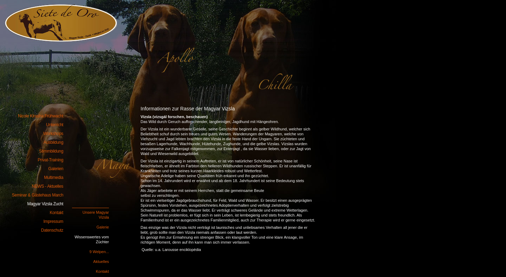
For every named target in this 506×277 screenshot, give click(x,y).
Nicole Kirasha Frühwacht (56, 19)
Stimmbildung (51, 151)
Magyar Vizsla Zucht (45, 203)
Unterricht (54, 124)
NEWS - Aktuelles (47, 186)
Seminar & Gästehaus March (37, 195)
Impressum (54, 221)
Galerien (55, 168)
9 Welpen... (99, 252)
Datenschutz (52, 230)
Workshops (53, 133)
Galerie (103, 227)
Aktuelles (101, 261)
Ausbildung (53, 142)
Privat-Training (50, 159)
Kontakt (102, 271)
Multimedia (53, 177)
